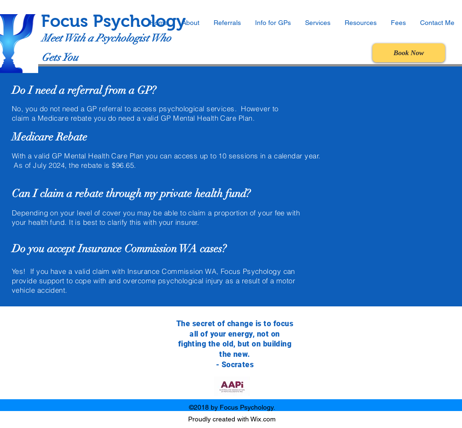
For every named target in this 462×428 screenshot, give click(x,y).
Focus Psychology (113, 21)
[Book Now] (408, 52)
